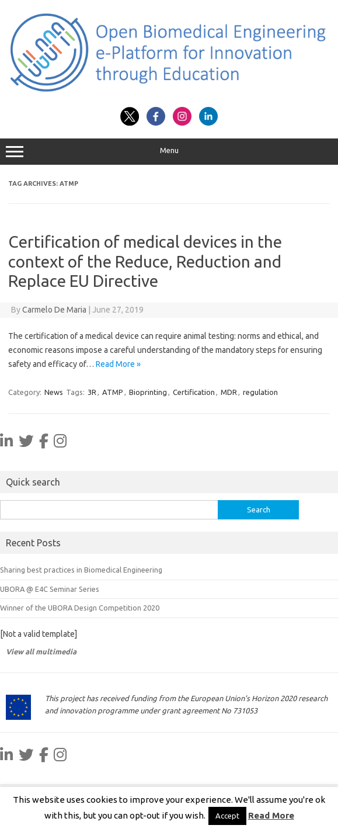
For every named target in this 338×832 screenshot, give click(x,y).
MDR (229, 392)
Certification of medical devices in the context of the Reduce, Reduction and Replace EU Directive (145, 261)
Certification (194, 392)
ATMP (112, 392)
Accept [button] (227, 816)
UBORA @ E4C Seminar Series (49, 589)
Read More (271, 815)
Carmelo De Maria (54, 309)
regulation (260, 392)
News (53, 392)
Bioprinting (148, 392)
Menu (169, 152)
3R (92, 392)
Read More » (118, 364)
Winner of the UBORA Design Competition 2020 (79, 608)
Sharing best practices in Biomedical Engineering (81, 570)
